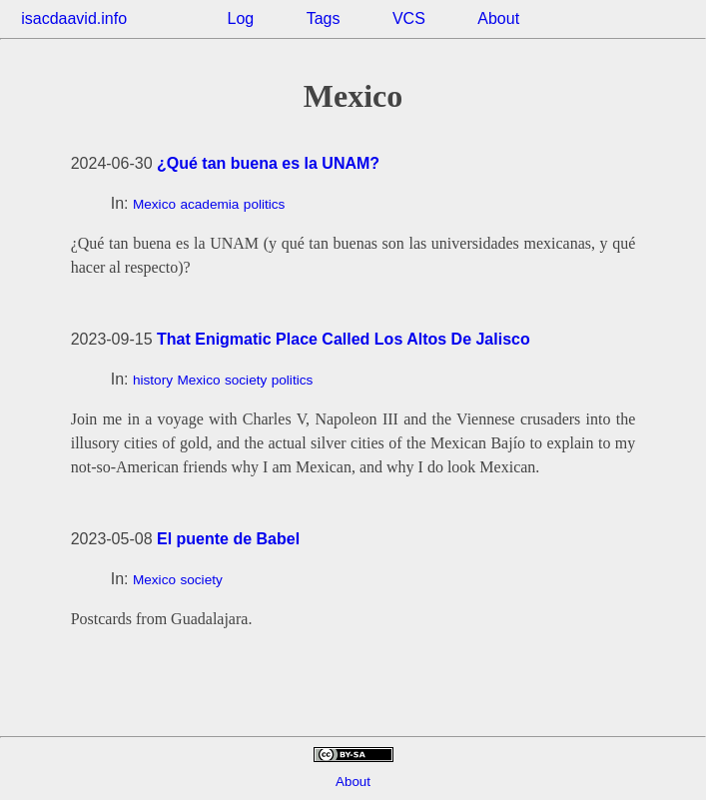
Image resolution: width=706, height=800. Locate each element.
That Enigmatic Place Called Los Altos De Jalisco (343, 339)
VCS (408, 18)
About (498, 18)
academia (209, 204)
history (153, 380)
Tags (324, 18)
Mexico (154, 204)
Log (241, 18)
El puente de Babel (228, 538)
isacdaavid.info (74, 18)
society (246, 380)
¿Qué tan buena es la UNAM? (268, 163)
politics (265, 204)
